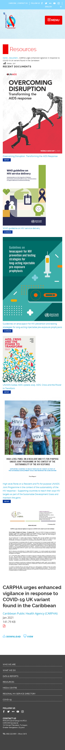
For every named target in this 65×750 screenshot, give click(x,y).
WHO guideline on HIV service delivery (21, 228)
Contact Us (23, 3)
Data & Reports (10, 676)
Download (13, 636)
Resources (8, 682)
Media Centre (10, 688)
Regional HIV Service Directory (19, 694)
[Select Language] (53, 7)
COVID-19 (7, 700)
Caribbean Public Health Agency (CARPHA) (30, 613)
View (30, 636)
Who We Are (9, 664)
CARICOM (12, 3)
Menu (54, 20)
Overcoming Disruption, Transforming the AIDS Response (30, 156)
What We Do (9, 670)
